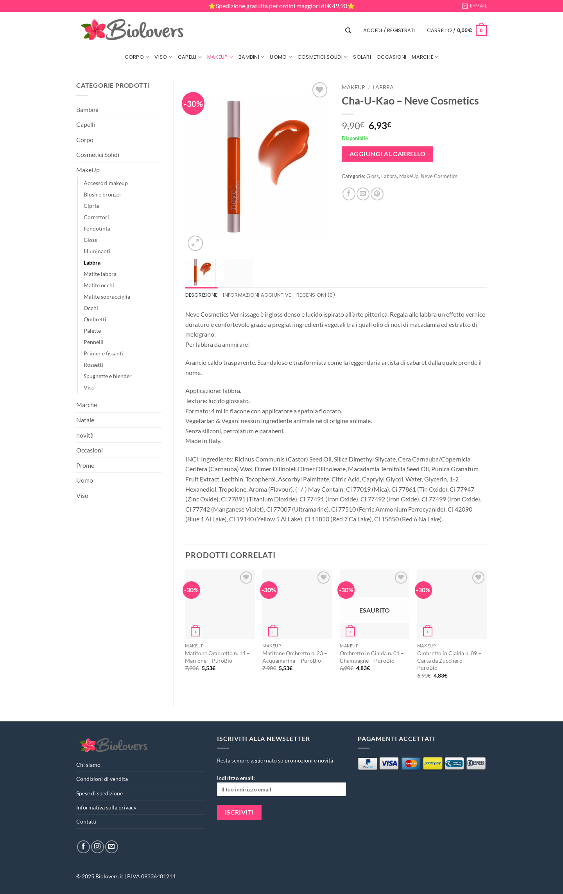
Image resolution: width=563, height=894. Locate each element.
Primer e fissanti (103, 353)
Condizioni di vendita (102, 778)
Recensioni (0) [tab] (315, 295)
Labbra (92, 262)
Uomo (281, 57)
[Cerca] (348, 30)
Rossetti (93, 364)
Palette (92, 330)
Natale (85, 420)
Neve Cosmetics (439, 176)
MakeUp (220, 57)
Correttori (96, 217)
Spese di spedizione (99, 793)
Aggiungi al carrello (387, 153)
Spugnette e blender (108, 376)
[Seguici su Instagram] (97, 846)
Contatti (86, 821)
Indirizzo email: (281, 785)
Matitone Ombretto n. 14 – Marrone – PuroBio (217, 657)
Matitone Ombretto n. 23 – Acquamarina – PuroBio (294, 657)
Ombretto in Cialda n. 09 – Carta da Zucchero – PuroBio (449, 660)
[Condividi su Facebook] (348, 193)
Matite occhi (99, 285)
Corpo (137, 57)
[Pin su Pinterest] (377, 193)
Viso (163, 57)
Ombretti (95, 319)
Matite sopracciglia (107, 296)
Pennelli (94, 342)
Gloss (90, 239)
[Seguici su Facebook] (83, 846)
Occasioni (391, 57)
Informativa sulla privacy (106, 807)
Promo (85, 465)
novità (84, 435)
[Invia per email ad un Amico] (363, 193)
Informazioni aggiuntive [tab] (257, 295)
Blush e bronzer (103, 194)
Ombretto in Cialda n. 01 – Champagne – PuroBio (372, 657)
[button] (389, 30)
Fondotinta (97, 228)
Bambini (251, 57)
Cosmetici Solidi (323, 57)
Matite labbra (100, 273)
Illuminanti (97, 251)
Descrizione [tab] (201, 295)
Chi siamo (88, 764)
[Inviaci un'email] (111, 846)
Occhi (91, 308)
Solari (362, 57)
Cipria (91, 205)
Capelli (190, 57)
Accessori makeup (106, 183)
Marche (425, 57)
